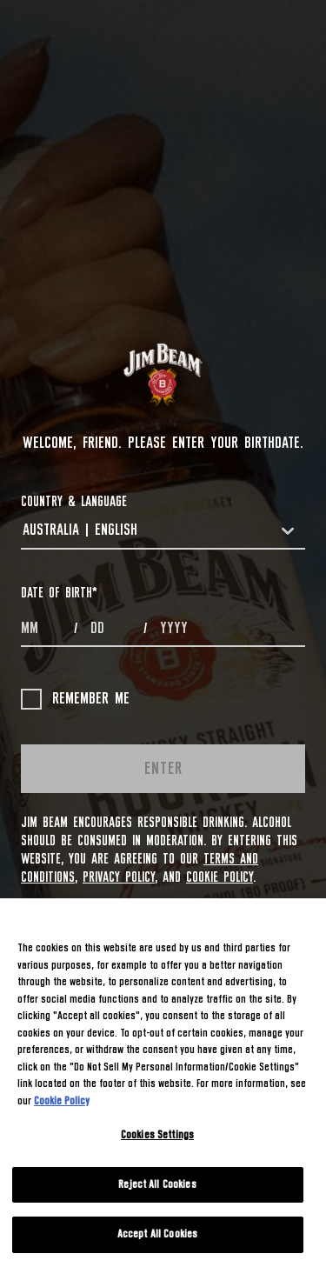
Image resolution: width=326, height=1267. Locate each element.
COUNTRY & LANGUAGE (74, 502)
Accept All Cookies (157, 1234)
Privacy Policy (119, 877)
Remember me (75, 699)
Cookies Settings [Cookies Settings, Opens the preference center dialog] (157, 1135)
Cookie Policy (219, 877)
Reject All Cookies (157, 1184)
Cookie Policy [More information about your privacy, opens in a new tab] (62, 1101)
